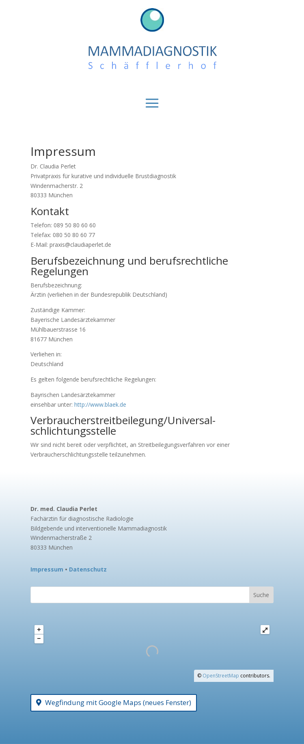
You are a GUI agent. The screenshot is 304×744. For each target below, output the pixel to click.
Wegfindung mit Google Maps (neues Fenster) (118, 702)
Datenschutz (88, 569)
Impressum (46, 569)
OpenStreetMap (221, 675)
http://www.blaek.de (100, 404)
